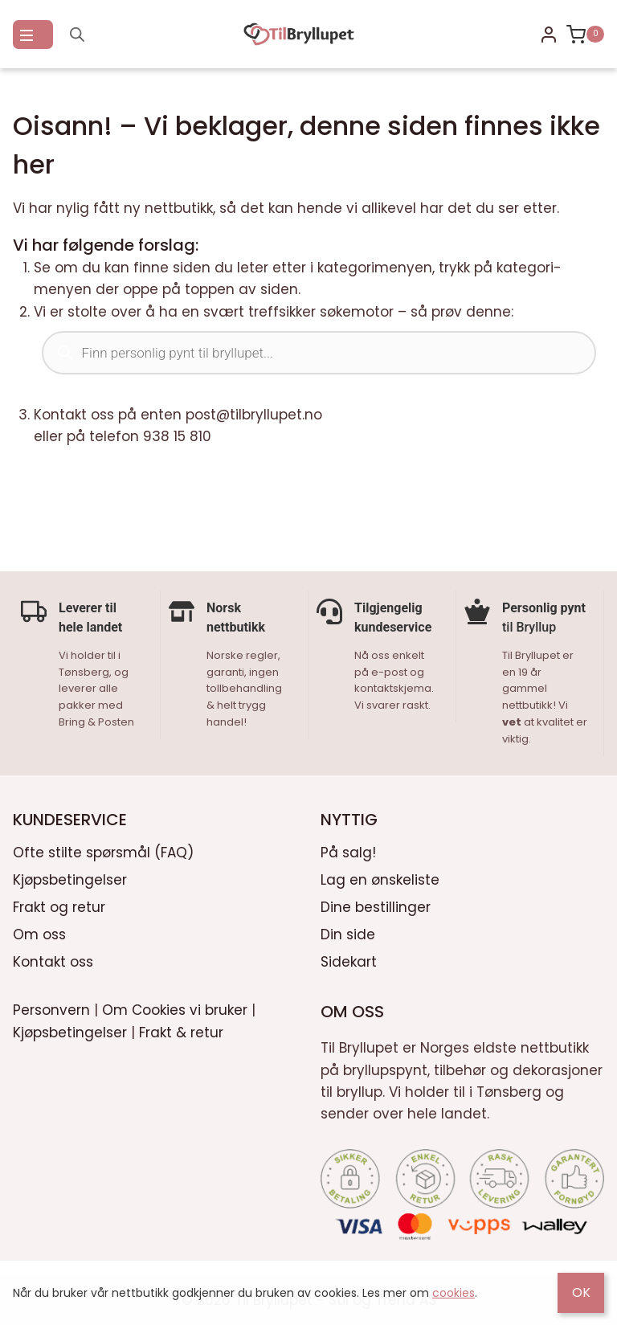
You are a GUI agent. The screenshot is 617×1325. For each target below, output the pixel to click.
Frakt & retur (181, 1030)
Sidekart (349, 960)
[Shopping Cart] (585, 34)
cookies (453, 1293)
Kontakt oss (53, 960)
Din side (348, 933)
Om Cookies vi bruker (174, 1008)
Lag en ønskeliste (380, 878)
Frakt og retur (59, 905)
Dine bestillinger (376, 905)
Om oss (39, 933)
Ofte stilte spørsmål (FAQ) (103, 851)
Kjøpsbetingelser (70, 878)
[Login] (548, 34)
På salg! (348, 851)
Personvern (51, 1008)
